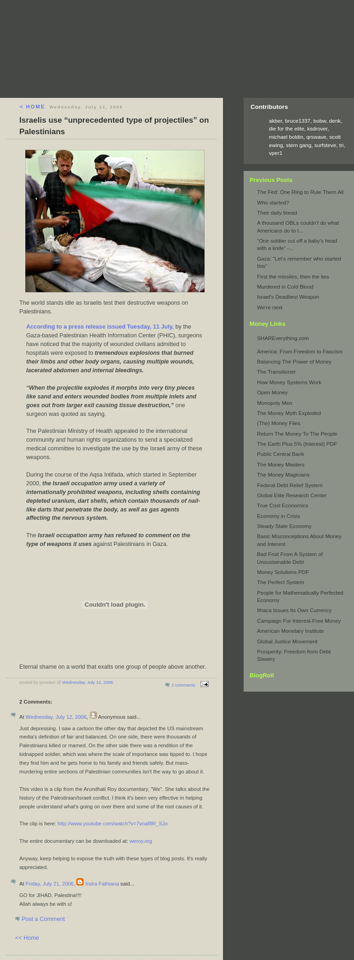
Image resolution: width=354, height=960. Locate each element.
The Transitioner (276, 372)
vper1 (275, 153)
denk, (336, 121)
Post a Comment (43, 919)
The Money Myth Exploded (289, 413)
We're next (269, 307)
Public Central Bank (280, 454)
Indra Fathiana (102, 883)
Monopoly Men (274, 403)
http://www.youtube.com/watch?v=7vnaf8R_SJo (112, 823)
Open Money (272, 392)
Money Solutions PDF (283, 572)
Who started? (273, 202)
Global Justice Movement (287, 641)
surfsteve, (326, 145)
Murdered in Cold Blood (285, 287)
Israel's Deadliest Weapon (288, 297)
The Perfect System (280, 582)
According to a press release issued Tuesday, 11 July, (100, 327)
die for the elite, (288, 128)
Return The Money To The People (297, 434)
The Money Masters (280, 464)
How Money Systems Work (289, 382)
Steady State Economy (284, 526)
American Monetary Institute (290, 631)
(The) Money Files (278, 423)
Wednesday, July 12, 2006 (88, 682)
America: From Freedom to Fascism (300, 351)
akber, (277, 121)
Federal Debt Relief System (290, 485)
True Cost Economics (282, 505)
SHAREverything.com (283, 338)
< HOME (32, 106)
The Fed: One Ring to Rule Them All (300, 192)
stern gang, (300, 145)
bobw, (321, 121)
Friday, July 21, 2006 (50, 883)
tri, (342, 145)
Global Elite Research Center (291, 495)
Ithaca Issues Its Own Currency (294, 610)
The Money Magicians (283, 474)
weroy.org (141, 841)
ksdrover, (318, 128)
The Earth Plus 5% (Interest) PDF (297, 444)
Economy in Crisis (278, 516)
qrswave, (317, 137)
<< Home (27, 938)
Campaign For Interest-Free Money (299, 621)
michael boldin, (287, 137)
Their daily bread (277, 213)
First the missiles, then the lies (293, 276)
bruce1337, (299, 121)
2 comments (183, 684)
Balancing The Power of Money (294, 361)
